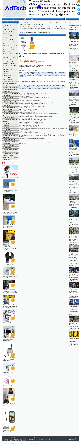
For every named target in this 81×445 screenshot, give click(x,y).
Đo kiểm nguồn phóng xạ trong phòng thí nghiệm (31, 120)
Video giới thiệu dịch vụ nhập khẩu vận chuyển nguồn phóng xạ (34, 126)
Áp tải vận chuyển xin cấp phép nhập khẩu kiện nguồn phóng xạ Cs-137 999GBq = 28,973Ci (10, 212)
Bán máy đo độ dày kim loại (9, 433)
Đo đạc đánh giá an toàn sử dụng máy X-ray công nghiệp (32, 106)
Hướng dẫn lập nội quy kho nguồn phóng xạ (30, 94)
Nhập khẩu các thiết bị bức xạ (10, 61)
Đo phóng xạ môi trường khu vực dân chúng (29, 100)
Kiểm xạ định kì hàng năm (9, 139)
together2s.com (72, 439)
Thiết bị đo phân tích (8, 97)
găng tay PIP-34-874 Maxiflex (9, 264)
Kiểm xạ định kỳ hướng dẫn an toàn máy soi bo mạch (31, 107)
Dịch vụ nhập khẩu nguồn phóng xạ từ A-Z (29, 125)
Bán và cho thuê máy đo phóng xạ (27, 112)
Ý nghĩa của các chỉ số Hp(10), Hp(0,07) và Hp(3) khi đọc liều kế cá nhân (36, 116)
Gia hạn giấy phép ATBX (9, 29)
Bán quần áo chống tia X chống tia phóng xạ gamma (31, 115)
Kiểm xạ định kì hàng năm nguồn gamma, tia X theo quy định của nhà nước (11, 83)
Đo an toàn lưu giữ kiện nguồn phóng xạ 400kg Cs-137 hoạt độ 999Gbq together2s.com (10, 190)
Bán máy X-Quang (7, 111)
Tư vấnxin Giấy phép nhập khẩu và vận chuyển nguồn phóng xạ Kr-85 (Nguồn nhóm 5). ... (10, 306)
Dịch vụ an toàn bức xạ (8, 385)
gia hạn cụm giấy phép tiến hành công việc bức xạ (31, 132)
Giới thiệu (12, 19)
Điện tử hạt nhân (7, 147)
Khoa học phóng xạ (7, 51)
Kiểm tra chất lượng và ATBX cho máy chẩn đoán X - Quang (33, 103)
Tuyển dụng (30, 19)
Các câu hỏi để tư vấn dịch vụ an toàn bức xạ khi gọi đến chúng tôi (34, 97)
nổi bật (48, 32)
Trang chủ (5, 19)
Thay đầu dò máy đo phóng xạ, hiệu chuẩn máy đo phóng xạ (33, 122)
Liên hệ (36, 19)
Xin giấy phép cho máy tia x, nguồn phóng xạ (51, 28)
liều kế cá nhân (39, 26)
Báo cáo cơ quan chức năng (9, 101)
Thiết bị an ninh (7, 131)
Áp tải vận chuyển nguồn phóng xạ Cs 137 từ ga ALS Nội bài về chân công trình (37, 102)
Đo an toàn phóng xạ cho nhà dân (11, 87)
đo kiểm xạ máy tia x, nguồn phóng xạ (32, 28)
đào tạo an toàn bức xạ (28, 26)
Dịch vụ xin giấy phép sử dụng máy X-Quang (30, 123)
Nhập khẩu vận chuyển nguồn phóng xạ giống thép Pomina (33, 119)
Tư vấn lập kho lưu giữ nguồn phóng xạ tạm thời (31, 104)
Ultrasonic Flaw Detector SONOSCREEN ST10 (8, 323)
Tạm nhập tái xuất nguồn (9, 69)
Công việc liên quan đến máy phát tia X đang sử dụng (32, 61)
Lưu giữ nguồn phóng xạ (9, 31)
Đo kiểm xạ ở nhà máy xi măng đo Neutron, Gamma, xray (32, 138)
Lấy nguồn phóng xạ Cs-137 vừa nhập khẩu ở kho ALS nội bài (34, 93)
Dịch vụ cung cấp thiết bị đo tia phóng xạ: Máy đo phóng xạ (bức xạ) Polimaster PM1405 (39, 113)
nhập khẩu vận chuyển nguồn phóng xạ (51, 26)
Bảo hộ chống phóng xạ (8, 145)
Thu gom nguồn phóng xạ (9, 43)
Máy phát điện (6, 129)
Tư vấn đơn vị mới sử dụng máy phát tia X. (30, 62)
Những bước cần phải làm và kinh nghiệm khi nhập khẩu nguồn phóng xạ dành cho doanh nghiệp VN (42, 134)
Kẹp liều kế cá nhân (24, 96)
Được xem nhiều (38, 32)
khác (34, 26)
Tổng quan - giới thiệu (8, 117)
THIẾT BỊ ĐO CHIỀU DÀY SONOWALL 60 (9, 360)
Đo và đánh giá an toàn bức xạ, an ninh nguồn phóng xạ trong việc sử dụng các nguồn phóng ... (10, 248)
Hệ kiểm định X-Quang (8, 75)
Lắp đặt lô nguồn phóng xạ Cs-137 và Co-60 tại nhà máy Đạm (33, 131)
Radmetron (6, 125)
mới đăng (44, 32)
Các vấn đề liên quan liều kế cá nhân (28, 110)
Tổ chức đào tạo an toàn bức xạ (10, 33)
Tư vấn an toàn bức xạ (8, 49)
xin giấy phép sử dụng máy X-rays (27, 118)
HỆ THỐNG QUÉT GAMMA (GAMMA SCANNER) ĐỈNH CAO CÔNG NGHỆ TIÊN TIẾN (10, 291)
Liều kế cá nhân (7, 27)
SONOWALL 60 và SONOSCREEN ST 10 (8, 373)
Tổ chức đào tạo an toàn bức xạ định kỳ (28, 109)
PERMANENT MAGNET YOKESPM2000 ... (8, 227)
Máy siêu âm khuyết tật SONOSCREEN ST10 (8, 340)
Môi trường (6, 99)
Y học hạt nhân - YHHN (8, 63)
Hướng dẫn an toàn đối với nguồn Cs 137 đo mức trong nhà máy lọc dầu (36, 99)
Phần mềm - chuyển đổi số (9, 133)
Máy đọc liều (6, 123)
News (17, 19)
